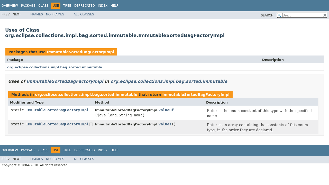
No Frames (55, 14)
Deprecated (84, 5)
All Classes (84, 14)
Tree (67, 5)
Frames (36, 14)
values (165, 124)
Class (43, 5)
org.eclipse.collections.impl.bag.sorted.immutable (54, 67)
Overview (10, 5)
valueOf (166, 110)
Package (28, 5)
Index (103, 5)
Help (114, 5)
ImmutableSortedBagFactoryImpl (80, 52)
